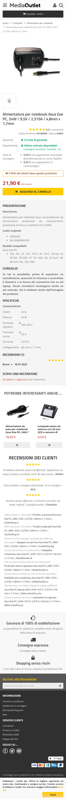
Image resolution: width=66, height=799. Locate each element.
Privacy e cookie (11, 730)
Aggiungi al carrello (33, 191)
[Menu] (5, 5)
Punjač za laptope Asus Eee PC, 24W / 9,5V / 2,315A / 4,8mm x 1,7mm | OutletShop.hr (32, 530)
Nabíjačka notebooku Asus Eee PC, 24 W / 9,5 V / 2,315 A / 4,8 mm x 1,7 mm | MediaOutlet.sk (32, 554)
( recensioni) (54, 129)
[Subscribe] (59, 686)
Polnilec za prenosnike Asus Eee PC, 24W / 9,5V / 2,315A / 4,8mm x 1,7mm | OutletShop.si (32, 518)
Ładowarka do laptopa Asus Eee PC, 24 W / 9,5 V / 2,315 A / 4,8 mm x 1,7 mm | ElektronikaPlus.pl (32, 601)
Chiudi (53, 794)
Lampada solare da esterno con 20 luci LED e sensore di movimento (49, 431)
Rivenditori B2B (11, 734)
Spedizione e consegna (14, 705)
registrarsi (22, 379)
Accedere (8, 379)
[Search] (61, 5)
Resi (5, 714)
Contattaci (8, 725)
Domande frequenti (13, 710)
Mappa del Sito (10, 739)
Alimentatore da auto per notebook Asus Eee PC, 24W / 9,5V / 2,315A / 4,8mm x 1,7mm (17, 432)
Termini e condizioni (13, 701)
